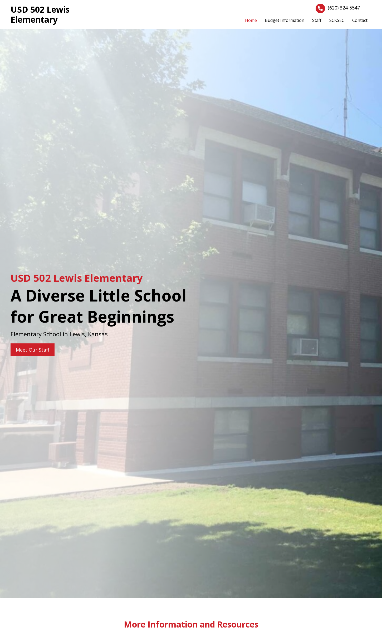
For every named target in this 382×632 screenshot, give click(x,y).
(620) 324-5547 (344, 7)
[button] (33, 349)
